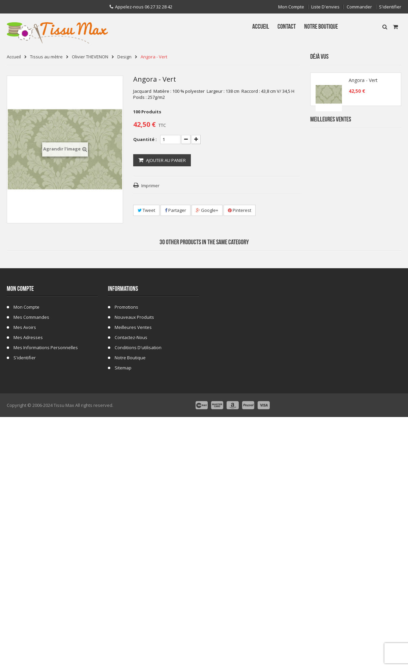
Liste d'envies (325, 7)
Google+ (207, 210)
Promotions (126, 559)
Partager (175, 210)
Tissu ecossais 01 (362, 362)
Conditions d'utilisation (138, 600)
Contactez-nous (131, 590)
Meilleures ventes (133, 580)
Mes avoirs (24, 580)
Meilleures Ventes (330, 134)
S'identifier (390, 7)
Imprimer (150, 186)
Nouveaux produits (134, 569)
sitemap (123, 620)
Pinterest (239, 210)
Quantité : (145, 139)
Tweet (146, 210)
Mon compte (291, 7)
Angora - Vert (363, 82)
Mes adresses (28, 590)
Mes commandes (31, 569)
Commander (359, 7)
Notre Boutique (130, 610)
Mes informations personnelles (45, 600)
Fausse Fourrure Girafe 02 (370, 403)
